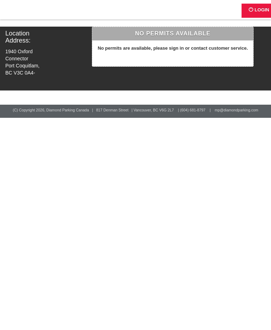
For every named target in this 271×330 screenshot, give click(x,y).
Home (31, 13)
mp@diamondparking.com (236, 110)
